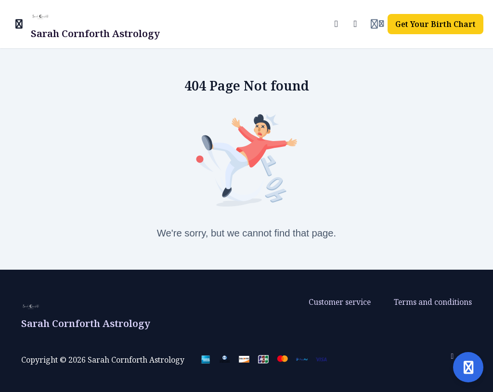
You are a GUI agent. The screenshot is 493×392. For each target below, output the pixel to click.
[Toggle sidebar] (19, 24)
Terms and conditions (433, 302)
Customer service (340, 302)
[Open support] (468, 367)
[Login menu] (377, 24)
